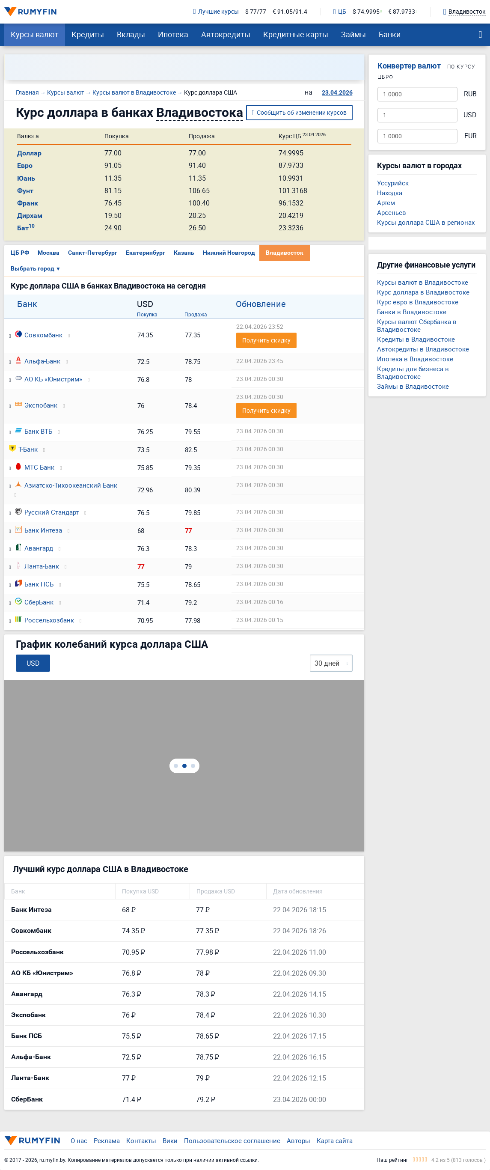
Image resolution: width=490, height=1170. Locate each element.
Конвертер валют (409, 65)
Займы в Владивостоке (413, 386)
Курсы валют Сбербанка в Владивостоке (417, 325)
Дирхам (29, 215)
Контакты (141, 1140)
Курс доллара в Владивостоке (423, 292)
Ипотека (173, 34)
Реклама (107, 1140)
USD (470, 115)
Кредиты (87, 34)
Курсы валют (35, 34)
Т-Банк (23, 449)
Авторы (298, 1140)
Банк (27, 304)
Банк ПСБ (34, 584)
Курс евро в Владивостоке (417, 302)
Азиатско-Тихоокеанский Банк (66, 485)
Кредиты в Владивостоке (416, 339)
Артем (386, 202)
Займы (353, 34)
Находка (389, 192)
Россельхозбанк (44, 620)
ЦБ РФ (20, 252)
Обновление (261, 304)
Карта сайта (335, 1140)
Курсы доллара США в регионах (426, 222)
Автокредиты (225, 34)
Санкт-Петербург (92, 252)
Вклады (131, 34)
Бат (26, 228)
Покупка (147, 314)
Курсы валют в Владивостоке (422, 282)
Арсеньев (391, 212)
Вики (170, 1140)
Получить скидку (266, 340)
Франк (27, 203)
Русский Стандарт (47, 512)
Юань (26, 178)
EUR (470, 136)
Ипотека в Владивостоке (415, 359)
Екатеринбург (145, 252)
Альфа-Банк (37, 361)
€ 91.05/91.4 (290, 11)
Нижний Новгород (229, 252)
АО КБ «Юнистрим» (48, 379)
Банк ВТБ (33, 431)
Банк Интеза (38, 530)
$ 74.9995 (366, 11)
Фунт (25, 191)
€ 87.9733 (401, 11)
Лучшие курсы (216, 11)
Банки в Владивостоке (411, 312)
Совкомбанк (38, 334)
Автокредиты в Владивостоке (423, 349)
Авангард (34, 548)
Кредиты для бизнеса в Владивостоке (413, 372)
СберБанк (34, 602)
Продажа (195, 314)
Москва (48, 252)
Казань (184, 252)
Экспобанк (36, 405)
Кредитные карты (295, 34)
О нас (79, 1140)
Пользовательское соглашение (232, 1140)
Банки (390, 34)
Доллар (29, 153)
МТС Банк (34, 467)
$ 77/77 (255, 11)
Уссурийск (393, 183)
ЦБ (339, 12)
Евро (25, 165)
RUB (470, 94)
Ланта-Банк (37, 566)
